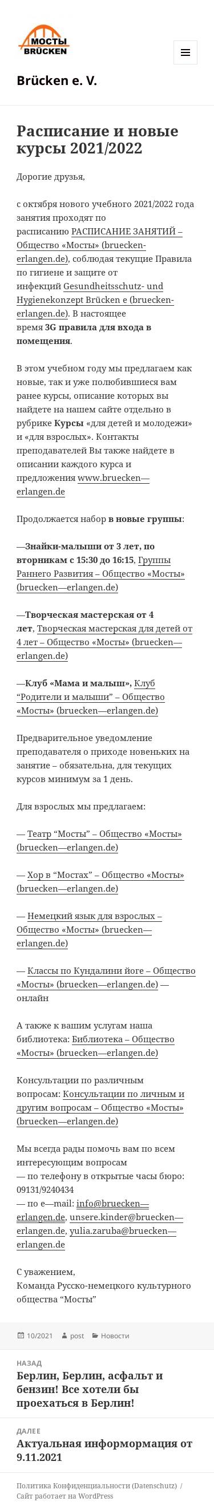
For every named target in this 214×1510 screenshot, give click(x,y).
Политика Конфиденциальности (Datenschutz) (97, 1486)
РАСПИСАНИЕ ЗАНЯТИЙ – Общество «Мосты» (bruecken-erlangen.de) (100, 244)
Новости (115, 1336)
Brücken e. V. (57, 79)
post (77, 1336)
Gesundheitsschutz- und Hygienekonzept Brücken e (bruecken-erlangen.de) (95, 299)
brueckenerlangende (101, 573)
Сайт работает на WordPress (65, 1496)
